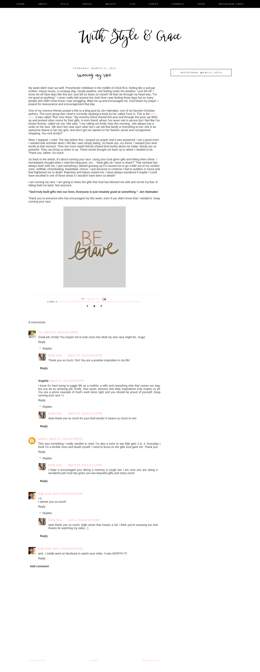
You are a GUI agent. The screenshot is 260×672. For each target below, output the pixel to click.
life (133, 4)
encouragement (71, 301)
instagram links (231, 4)
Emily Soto (55, 355)
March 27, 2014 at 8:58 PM (66, 438)
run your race (130, 301)
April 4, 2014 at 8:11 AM (67, 493)
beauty (111, 4)
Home (94, 660)
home (21, 4)
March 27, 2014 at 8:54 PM (67, 380)
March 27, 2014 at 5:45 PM (61, 332)
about (42, 4)
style (65, 4)
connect (177, 4)
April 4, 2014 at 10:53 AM (84, 520)
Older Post (37, 660)
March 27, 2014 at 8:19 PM (85, 355)
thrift (153, 4)
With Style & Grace (130, 37)
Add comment (39, 566)
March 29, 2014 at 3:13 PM (85, 413)
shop (201, 4)
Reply (42, 342)
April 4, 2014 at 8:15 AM (67, 548)
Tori (40, 332)
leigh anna (44, 493)
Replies (47, 348)
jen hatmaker (106, 301)
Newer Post (151, 660)
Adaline (43, 438)
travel (87, 4)
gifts (90, 301)
